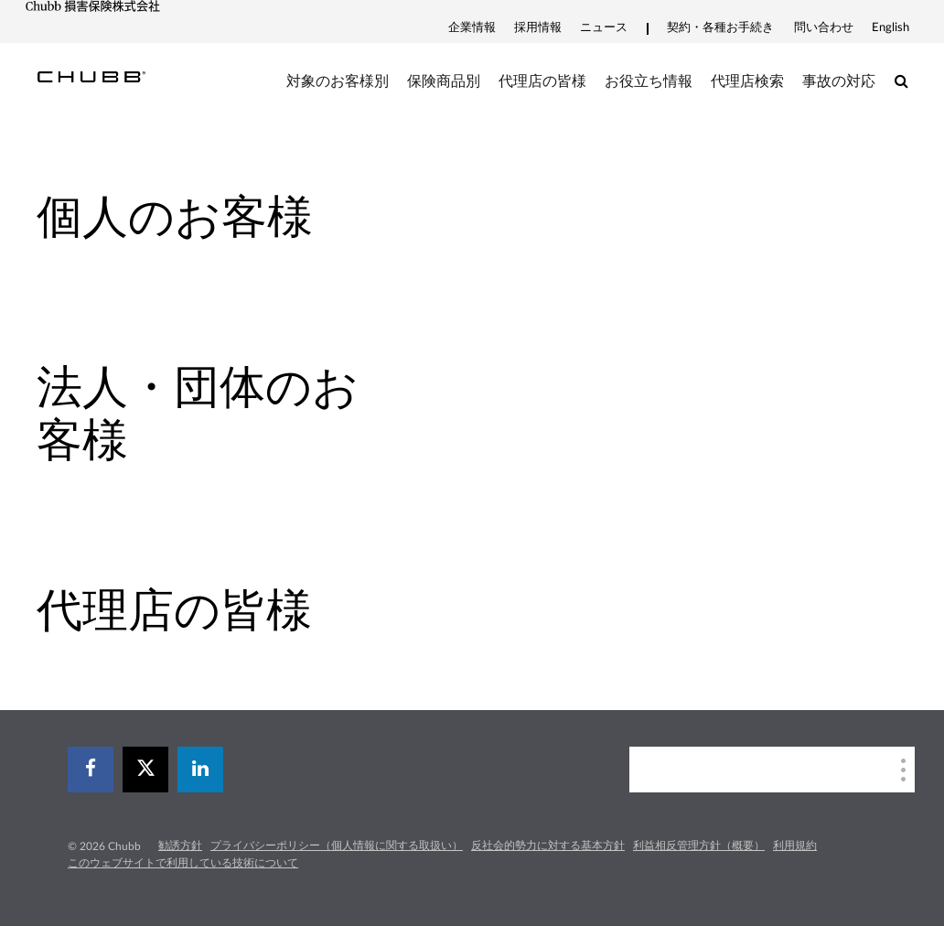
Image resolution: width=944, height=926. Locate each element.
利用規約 (795, 845)
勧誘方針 (180, 845)
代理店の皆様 (542, 81)
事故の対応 (838, 81)
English (890, 28)
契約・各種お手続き (720, 28)
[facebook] (90, 769)
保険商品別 (443, 81)
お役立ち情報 (648, 81)
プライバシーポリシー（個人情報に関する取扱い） (336, 845)
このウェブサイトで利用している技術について (183, 862)
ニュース (604, 28)
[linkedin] (200, 769)
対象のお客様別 (337, 81)
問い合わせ (823, 28)
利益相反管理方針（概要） (699, 845)
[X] (145, 769)
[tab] (236, 218)
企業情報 (472, 28)
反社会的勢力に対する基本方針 (548, 845)
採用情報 (538, 28)
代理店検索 (747, 81)
